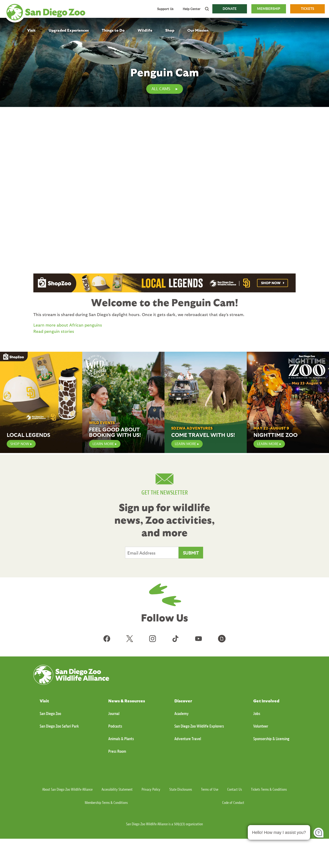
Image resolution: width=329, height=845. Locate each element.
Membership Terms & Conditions (106, 802)
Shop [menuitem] (169, 30)
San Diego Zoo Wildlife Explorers (199, 726)
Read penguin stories (53, 331)
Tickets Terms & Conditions (269, 789)
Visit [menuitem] (31, 30)
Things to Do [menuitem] (113, 30)
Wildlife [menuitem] (145, 30)
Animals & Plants (121, 738)
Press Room (117, 751)
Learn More (185, 444)
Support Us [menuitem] (165, 9)
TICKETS (307, 9)
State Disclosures (180, 789)
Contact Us (234, 789)
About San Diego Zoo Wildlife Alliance (67, 789)
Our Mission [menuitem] (198, 30)
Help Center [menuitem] (191, 9)
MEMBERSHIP (268, 9)
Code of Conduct (233, 802)
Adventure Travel (187, 738)
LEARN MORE (103, 444)
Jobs (256, 713)
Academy (181, 713)
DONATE (230, 9)
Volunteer (260, 726)
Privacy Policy (151, 789)
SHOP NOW (19, 444)
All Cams (160, 88)
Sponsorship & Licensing (271, 738)
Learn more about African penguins (67, 324)
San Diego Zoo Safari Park (59, 726)
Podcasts (115, 726)
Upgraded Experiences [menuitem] (69, 30)
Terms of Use (209, 789)
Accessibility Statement (117, 789)
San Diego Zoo (50, 713)
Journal (113, 713)
